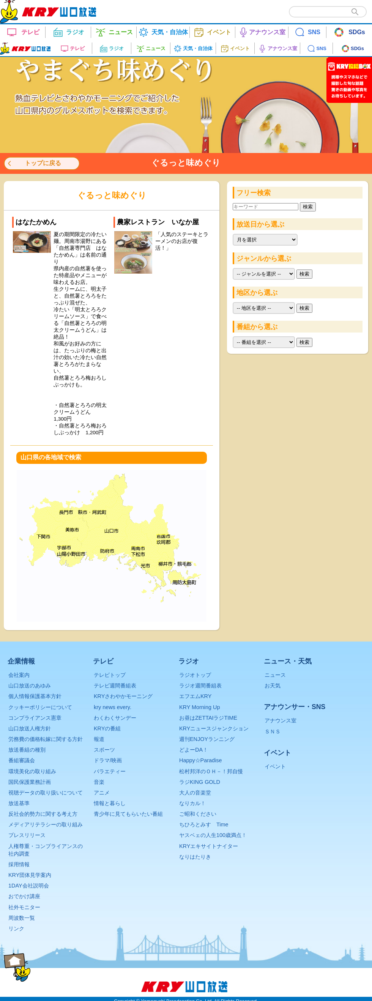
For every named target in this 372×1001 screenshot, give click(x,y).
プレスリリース (27, 835)
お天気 (273, 686)
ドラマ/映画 (108, 760)
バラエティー (110, 771)
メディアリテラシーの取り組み (45, 824)
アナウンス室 (280, 720)
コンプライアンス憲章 (34, 718)
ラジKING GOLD (199, 782)
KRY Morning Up (199, 707)
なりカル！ (192, 803)
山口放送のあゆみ (29, 686)
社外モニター (24, 907)
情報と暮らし (110, 803)
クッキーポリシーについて (40, 707)
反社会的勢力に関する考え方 (42, 814)
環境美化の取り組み (32, 771)
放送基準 (19, 803)
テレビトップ (110, 675)
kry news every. (112, 707)
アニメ (102, 793)
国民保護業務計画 (29, 782)
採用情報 (19, 864)
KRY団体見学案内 (29, 875)
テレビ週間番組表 (115, 686)
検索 (308, 207)
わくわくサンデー (115, 718)
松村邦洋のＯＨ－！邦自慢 (211, 771)
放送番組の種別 (27, 750)
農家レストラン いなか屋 (158, 222)
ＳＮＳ (273, 731)
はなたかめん (36, 222)
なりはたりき (195, 857)
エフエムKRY (195, 696)
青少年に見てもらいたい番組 (128, 814)
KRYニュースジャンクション (214, 728)
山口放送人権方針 (29, 728)
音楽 (99, 782)
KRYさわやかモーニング (123, 696)
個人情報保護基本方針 (34, 696)
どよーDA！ (193, 750)
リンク (16, 928)
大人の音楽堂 (195, 793)
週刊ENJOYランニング (207, 739)
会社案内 (19, 675)
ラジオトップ (195, 675)
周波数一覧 (21, 918)
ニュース (275, 675)
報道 (99, 739)
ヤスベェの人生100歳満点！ (213, 835)
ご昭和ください (197, 814)
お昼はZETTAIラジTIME (208, 718)
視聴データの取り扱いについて (45, 793)
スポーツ (104, 750)
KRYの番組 (107, 728)
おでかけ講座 (24, 896)
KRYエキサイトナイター (208, 846)
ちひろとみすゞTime (203, 824)
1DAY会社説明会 (28, 886)
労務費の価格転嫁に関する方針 (45, 739)
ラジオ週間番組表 (200, 686)
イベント (275, 766)
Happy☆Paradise (200, 760)
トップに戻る (43, 163)
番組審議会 (21, 760)
